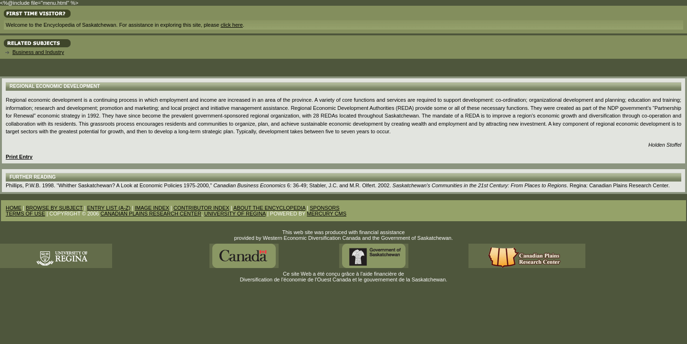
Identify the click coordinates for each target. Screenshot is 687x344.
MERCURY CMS (326, 213)
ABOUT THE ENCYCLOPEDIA (269, 208)
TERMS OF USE (25, 213)
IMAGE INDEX (152, 208)
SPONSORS (324, 208)
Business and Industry (38, 52)
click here (231, 25)
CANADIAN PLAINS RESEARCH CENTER (150, 213)
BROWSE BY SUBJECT (54, 208)
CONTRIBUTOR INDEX (201, 208)
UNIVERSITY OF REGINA (235, 213)
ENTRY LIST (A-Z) (108, 208)
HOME (13, 208)
